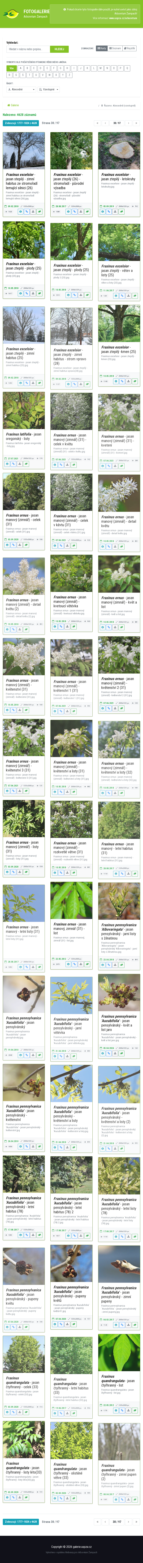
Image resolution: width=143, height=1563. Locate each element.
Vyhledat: (12, 42)
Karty (102, 48)
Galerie (13, 105)
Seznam (115, 48)
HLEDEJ (59, 49)
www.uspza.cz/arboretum (123, 18)
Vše (12, 68)
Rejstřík (129, 48)
